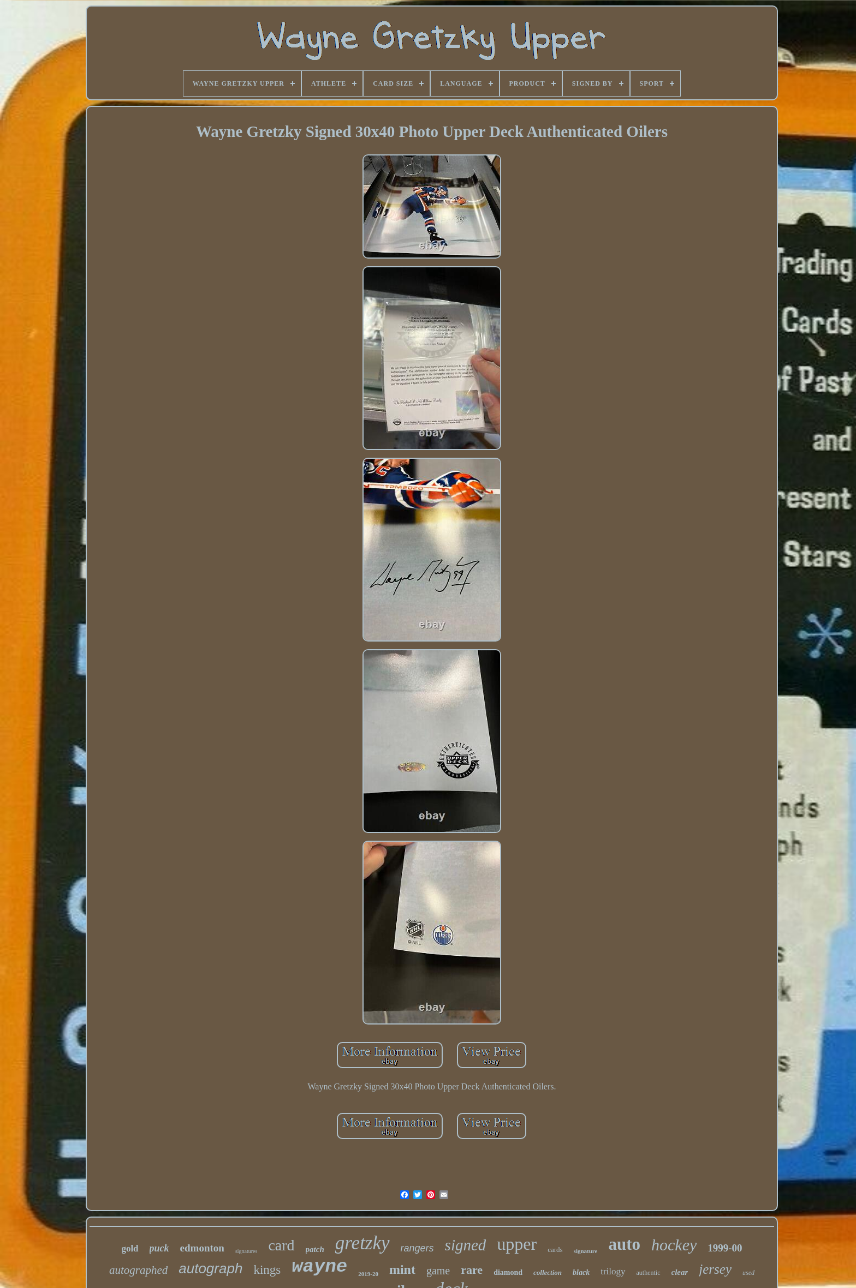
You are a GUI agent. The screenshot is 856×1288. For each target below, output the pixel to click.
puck (159, 1248)
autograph (210, 1268)
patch (315, 1249)
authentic (649, 1273)
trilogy (613, 1271)
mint (402, 1269)
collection (547, 1272)
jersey (715, 1269)
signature (586, 1251)
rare (472, 1270)
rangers (417, 1248)
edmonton (202, 1248)
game (438, 1271)
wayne (319, 1266)
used (748, 1273)
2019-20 (368, 1274)
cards (555, 1249)
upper (517, 1244)
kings (267, 1270)
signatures (246, 1251)
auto (624, 1244)
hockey (674, 1245)
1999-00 (725, 1248)
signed (465, 1245)
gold (129, 1248)
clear (679, 1272)
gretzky (362, 1243)
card (281, 1245)
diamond (508, 1272)
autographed (138, 1270)
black (581, 1272)
